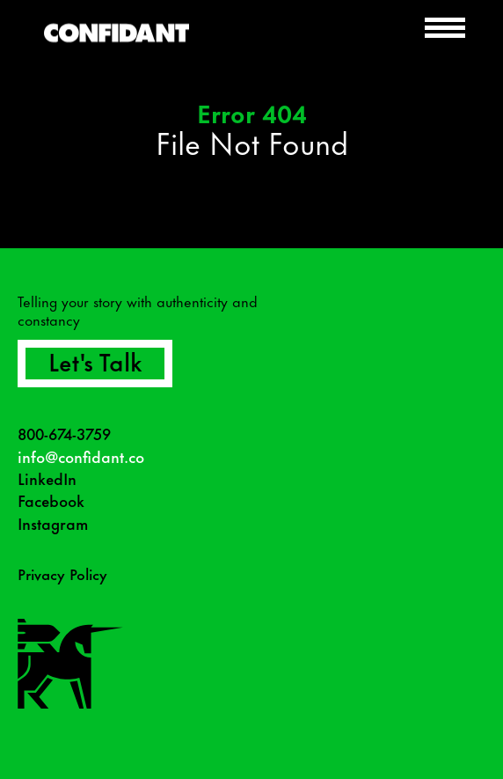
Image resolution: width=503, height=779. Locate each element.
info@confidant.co (81, 456)
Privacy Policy (62, 573)
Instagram (53, 523)
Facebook (51, 500)
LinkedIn (47, 478)
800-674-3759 (64, 434)
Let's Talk (95, 360)
